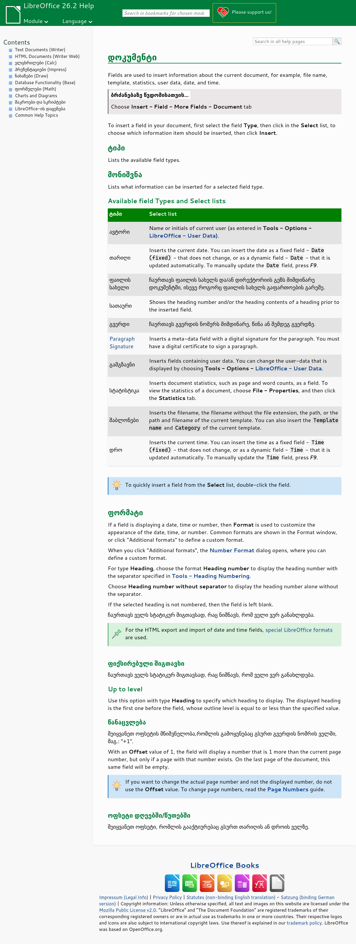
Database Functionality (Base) (45, 82)
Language (74, 21)
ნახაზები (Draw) (31, 76)
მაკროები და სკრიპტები (40, 102)
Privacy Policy (167, 897)
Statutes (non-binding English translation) (230, 897)
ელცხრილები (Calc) (36, 63)
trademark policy (304, 923)
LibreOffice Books (224, 865)
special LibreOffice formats (299, 629)
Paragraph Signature (122, 342)
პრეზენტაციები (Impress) (41, 69)
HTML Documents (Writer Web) (47, 56)
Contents (16, 42)
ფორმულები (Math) (35, 89)
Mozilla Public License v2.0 (127, 910)
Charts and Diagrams (36, 96)
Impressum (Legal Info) (123, 897)
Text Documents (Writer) (40, 50)
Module (33, 21)
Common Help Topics (36, 115)
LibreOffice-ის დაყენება (40, 109)
